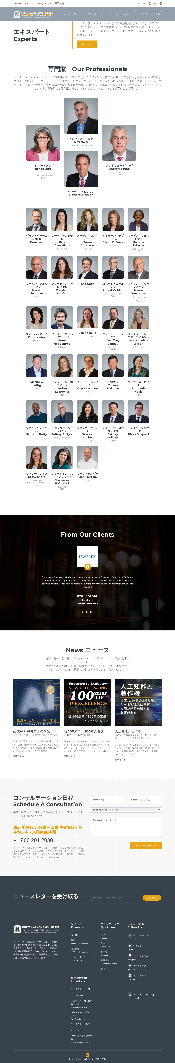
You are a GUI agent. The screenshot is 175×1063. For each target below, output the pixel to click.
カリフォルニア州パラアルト (81, 1015)
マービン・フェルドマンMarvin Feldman (36, 288)
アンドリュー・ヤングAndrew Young (119, 167)
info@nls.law (44, 3)
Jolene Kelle (87, 333)
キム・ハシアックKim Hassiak (36, 335)
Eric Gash (87, 283)
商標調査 (113, 349)
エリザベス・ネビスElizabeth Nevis (138, 386)
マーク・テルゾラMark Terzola (87, 475)
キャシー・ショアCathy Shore (36, 475)
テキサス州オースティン (81, 1027)
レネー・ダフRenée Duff (43, 167)
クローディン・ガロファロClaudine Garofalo (62, 288)
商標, (111, 246)
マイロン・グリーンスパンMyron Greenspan (138, 288)
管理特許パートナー (62, 438)
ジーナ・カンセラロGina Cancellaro (62, 240)
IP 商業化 (109, 962)
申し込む (151, 897)
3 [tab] (91, 612)
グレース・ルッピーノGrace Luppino (87, 385)
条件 (79, 942)
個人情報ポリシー (80, 951)
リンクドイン (137, 977)
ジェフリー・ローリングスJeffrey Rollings (113, 432)
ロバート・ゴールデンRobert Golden (113, 287)
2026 (104, 1059)
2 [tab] (87, 612)
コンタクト (126, 14)
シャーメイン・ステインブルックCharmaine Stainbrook (62, 478)
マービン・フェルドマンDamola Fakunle (138, 240)
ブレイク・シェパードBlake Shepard (138, 431)
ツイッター (136, 947)
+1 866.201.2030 (23, 3)
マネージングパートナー (43, 176)
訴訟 (115, 246)
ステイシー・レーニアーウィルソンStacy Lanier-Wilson (138, 338)
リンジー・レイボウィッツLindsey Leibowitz (62, 386)
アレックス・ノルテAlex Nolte (81, 140)
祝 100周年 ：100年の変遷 (84, 731)
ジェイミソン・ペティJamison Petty (36, 431)
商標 (43, 178)
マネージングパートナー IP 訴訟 (113, 295)
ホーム (67, 14)
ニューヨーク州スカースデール (81, 1004)
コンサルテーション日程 (148, 14)
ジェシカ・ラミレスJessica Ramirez (87, 432)
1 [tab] (83, 612)
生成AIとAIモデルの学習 (32, 731)
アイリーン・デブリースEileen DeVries (113, 239)
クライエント (91, 14)
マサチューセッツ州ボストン (81, 1039)
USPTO (74, 935)
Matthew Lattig (36, 383)
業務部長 (87, 249)
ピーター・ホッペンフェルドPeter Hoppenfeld (62, 338)
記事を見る (18, 756)
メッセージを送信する (146, 845)
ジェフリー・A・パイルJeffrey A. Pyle (62, 431)
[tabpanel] (87, 573)
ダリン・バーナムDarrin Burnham (36, 239)
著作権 (113, 441)
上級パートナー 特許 (138, 299)
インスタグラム (138, 957)
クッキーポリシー (79, 959)
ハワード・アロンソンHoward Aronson (81, 193)
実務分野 (77, 14)
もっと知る (87, 44)
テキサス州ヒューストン (81, 992)
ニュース (114, 14)
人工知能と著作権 (128, 731)
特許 (119, 175)
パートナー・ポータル (141, 996)
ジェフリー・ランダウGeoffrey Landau (113, 338)
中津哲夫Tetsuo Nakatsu (113, 385)
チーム (103, 14)
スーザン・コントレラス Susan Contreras (87, 240)
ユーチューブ (137, 967)
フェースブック (138, 937)
